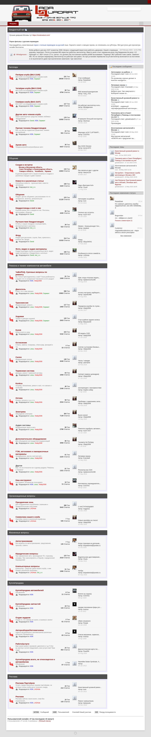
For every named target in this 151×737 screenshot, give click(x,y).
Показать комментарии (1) (123, 220)
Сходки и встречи (24, 165)
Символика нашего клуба (28, 517)
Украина (48, 171)
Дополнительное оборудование (31, 439)
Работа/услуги (22, 644)
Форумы (13, 24)
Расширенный (142, 9)
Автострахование (24, 541)
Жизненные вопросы (19, 533)
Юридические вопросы (27, 554)
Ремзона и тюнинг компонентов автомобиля (30, 266)
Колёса (19, 383)
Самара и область (26, 171)
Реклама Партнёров (25, 683)
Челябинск (39, 171)
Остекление (21, 342)
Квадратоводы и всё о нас (28, 208)
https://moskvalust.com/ (41, 35)
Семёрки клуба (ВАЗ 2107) (28, 102)
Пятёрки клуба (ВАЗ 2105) (28, 75)
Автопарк (13, 67)
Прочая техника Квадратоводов (31, 128)
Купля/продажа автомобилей (29, 590)
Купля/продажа (16, 583)
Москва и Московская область (30, 167)
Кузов (18, 330)
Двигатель (21, 289)
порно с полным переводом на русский (49, 45)
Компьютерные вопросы (28, 566)
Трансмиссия (22, 303)
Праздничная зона (24, 502)
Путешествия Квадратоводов (30, 222)
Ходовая (20, 316)
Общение (13, 158)
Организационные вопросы (22, 496)
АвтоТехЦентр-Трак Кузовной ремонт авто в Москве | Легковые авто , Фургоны (128, 182)
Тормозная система (25, 371)
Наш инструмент (23, 480)
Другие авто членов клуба (28, 114)
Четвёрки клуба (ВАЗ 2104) (28, 88)
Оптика (19, 398)
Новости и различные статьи (30, 181)
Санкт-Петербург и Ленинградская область (35, 169)
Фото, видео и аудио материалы (31, 249)
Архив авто (21, 145)
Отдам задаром (23, 617)
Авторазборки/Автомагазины (30, 630)
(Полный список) (45, 721)
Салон (19, 357)
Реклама (13, 677)
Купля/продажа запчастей (28, 604)
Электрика (20, 412)
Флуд (18, 235)
